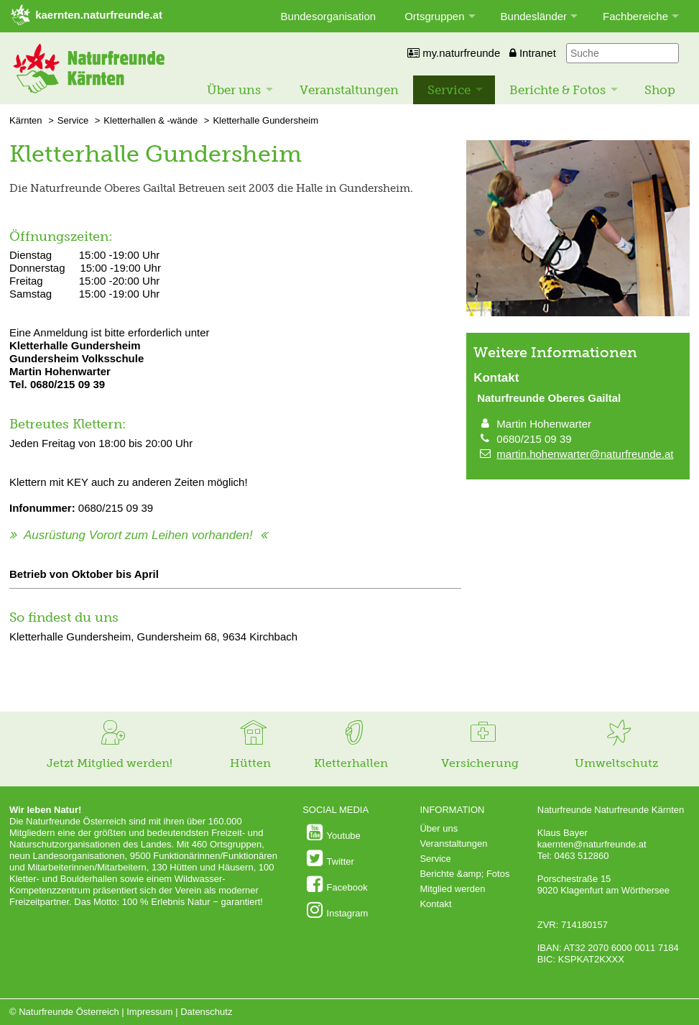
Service (449, 90)
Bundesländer (534, 16)
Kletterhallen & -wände (150, 120)
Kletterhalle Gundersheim (265, 120)
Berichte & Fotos (557, 90)
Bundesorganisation (328, 16)
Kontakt (435, 903)
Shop (659, 90)
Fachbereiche (635, 16)
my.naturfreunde (453, 53)
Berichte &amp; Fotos (464, 873)
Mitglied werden (452, 888)
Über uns (234, 90)
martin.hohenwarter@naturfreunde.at (584, 454)
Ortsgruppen (434, 16)
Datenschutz (206, 1011)
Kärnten (25, 120)
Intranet (532, 53)
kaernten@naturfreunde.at (592, 844)
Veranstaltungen (349, 90)
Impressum (149, 1011)
